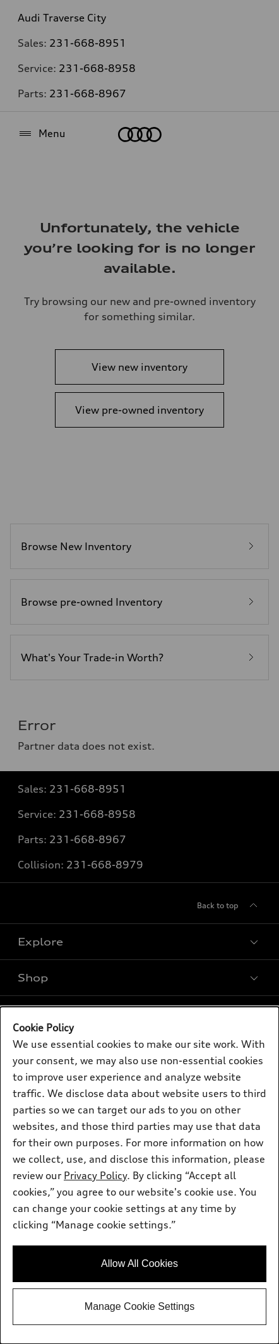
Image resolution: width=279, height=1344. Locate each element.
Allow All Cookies (139, 1263)
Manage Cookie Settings (139, 1306)
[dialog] (139, 1175)
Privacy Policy (95, 1175)
